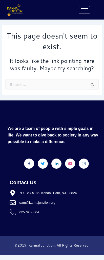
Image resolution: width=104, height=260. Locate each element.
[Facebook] (29, 164)
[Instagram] (84, 164)
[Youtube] (70, 164)
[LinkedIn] (56, 164)
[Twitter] (43, 164)
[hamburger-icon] (84, 9)
